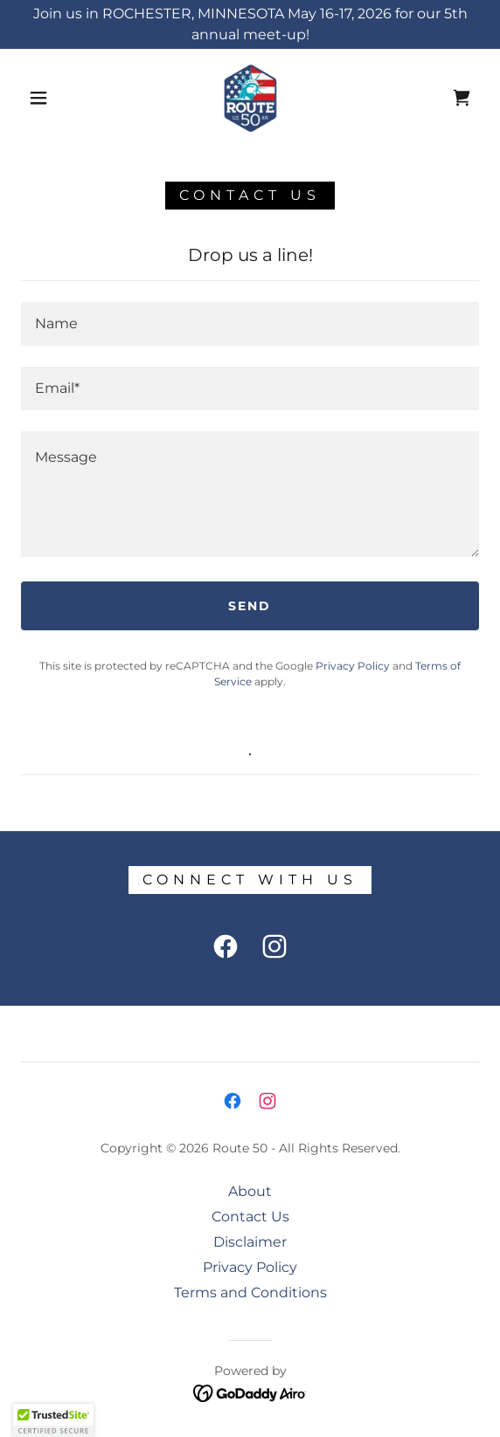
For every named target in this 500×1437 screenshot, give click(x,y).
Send (249, 606)
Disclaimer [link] (250, 1242)
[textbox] (250, 324)
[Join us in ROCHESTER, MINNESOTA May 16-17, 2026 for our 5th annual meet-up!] (250, 24)
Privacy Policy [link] (353, 665)
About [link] (250, 1191)
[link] (250, 98)
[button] (43, 97)
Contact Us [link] (250, 1216)
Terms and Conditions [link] (250, 1292)
